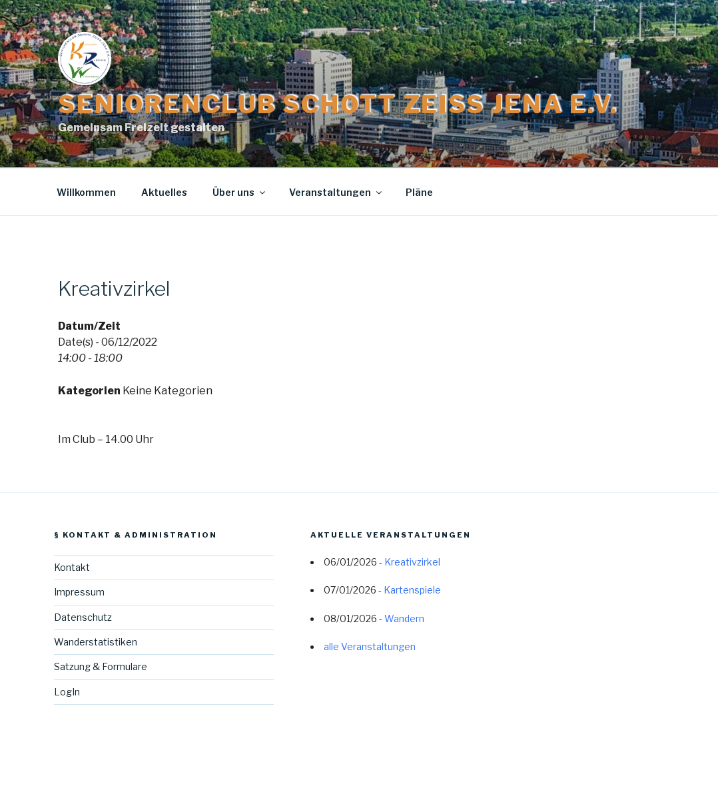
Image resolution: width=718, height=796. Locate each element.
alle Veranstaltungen (370, 646)
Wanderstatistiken (95, 641)
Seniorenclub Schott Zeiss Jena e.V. (338, 104)
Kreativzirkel (412, 562)
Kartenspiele (412, 590)
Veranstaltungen (336, 192)
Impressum (79, 591)
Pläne (419, 192)
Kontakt (72, 567)
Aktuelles (164, 192)
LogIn (67, 691)
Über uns (239, 192)
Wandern (404, 618)
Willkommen (86, 192)
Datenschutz (83, 617)
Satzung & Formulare (100, 666)
